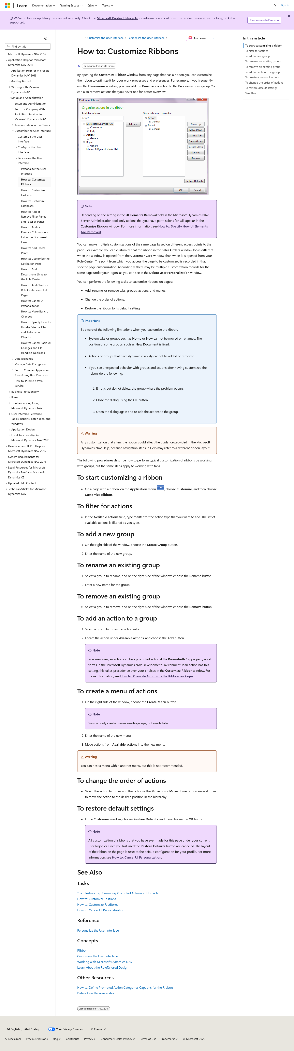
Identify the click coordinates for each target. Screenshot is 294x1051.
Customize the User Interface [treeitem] (30, 139)
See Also (250, 93)
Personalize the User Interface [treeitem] (33, 171)
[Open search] (275, 5)
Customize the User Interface (105, 38)
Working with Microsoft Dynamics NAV (104, 962)
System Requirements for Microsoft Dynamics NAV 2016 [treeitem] (27, 459)
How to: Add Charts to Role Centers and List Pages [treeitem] (35, 290)
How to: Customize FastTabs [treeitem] (33, 192)
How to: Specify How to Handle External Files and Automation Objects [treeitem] (35, 329)
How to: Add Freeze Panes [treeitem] (33, 250)
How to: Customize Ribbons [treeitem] (33, 181)
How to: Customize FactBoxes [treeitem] (33, 203)
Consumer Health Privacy (116, 1039)
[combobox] (28, 46)
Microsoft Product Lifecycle (117, 18)
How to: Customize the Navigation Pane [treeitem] (35, 261)
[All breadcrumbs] (80, 38)
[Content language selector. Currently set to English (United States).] (23, 1029)
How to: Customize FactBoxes (97, 904)
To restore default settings (261, 88)
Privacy (88, 1039)
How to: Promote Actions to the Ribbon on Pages (156, 676)
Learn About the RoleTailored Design (102, 967)
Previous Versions (37, 1039)
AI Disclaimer (13, 1039)
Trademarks (168, 1039)
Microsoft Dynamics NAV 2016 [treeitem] (27, 54)
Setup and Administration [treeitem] (30, 103)
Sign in (285, 5)
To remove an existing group (262, 67)
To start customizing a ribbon (263, 45)
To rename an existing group (262, 61)
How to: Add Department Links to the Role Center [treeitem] (34, 274)
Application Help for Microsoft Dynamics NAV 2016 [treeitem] (30, 73)
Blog (55, 1039)
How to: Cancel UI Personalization (136, 857)
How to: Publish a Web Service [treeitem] (29, 383)
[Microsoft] (7, 5)
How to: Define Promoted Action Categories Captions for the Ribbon (125, 987)
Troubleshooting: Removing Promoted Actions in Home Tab (118, 893)
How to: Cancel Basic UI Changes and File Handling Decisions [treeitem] (36, 348)
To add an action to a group (262, 72)
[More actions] (213, 38)
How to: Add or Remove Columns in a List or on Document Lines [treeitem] (34, 234)
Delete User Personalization (96, 993)
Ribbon (82, 950)
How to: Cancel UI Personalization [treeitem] (32, 303)
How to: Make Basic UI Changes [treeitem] (35, 313)
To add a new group (257, 56)
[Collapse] (46, 38)
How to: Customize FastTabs (96, 899)
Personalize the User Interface (146, 38)
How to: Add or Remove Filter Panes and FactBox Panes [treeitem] (33, 216)
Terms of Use (148, 1039)
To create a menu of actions (262, 77)
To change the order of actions (264, 82)
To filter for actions (256, 51)
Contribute (72, 1039)
